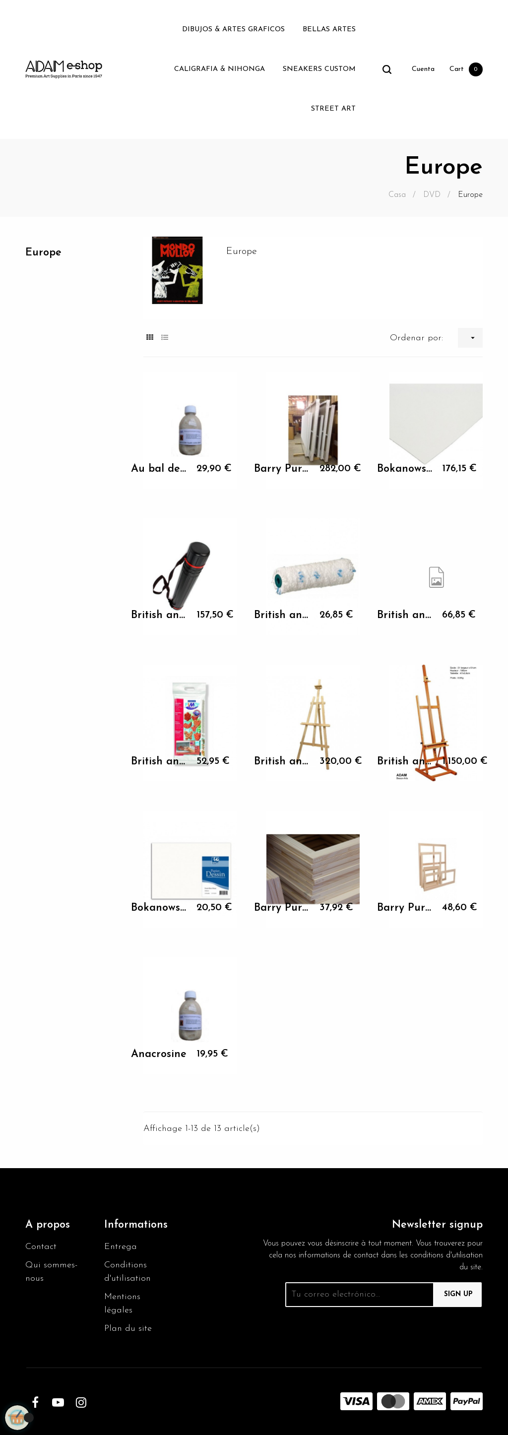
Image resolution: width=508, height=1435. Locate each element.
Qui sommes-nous (51, 1271)
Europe (43, 253)
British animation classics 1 (282, 761)
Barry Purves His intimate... (282, 469)
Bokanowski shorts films (405, 469)
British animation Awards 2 (159, 615)
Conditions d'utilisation (127, 1271)
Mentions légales (122, 1303)
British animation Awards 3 (282, 615)
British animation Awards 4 (405, 615)
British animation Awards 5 (159, 761)
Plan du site (128, 1328)
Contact (41, 1246)
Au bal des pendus (159, 469)
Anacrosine (159, 1054)
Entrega (120, 1246)
